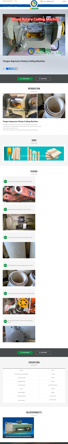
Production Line (56, 4)
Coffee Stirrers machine (30, 415)
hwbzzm (50, 412)
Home (5, 4)
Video (40, 4)
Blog (15, 6)
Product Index (9, 420)
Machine (20, 4)
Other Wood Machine (29, 437)
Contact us (10, 6)
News (63, 4)
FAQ (4, 6)
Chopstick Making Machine (31, 433)
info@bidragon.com (7, 365)
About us (12, 4)
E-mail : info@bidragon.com (48, 1)
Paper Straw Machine (30, 411)
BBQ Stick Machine (29, 435)
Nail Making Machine (29, 413)
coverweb (12, 422)
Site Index (5, 420)
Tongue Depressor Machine (31, 405)
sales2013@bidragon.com (60, 409)
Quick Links (8, 396)
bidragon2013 (54, 412)
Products (27, 4)
